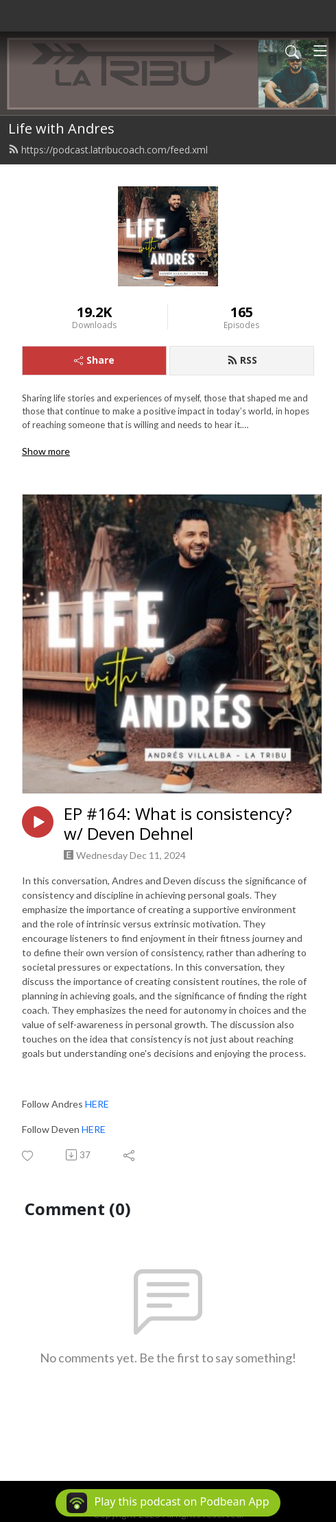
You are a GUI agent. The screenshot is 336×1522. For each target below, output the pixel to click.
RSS (242, 359)
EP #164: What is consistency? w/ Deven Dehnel (178, 824)
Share (94, 359)
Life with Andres (61, 128)
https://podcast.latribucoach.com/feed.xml (108, 149)
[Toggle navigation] (320, 51)
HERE (97, 1104)
